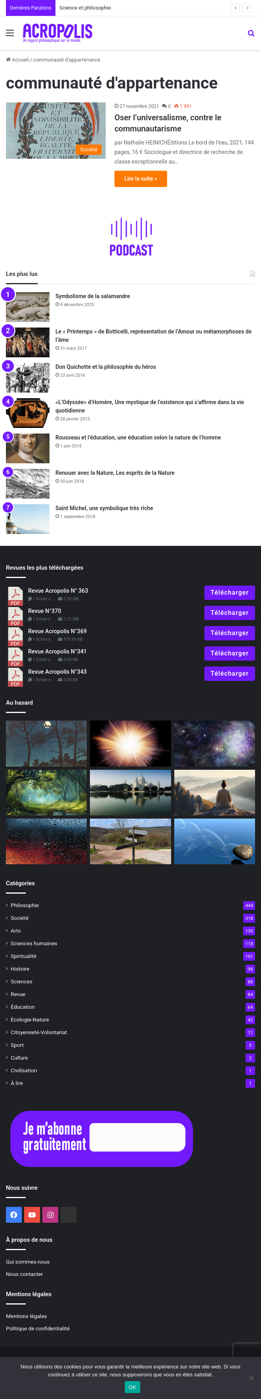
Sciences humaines (34, 943)
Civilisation (24, 1070)
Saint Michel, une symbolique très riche (104, 508)
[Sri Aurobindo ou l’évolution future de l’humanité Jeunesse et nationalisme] (130, 792)
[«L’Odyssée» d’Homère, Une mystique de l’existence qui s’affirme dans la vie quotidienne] (28, 413)
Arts (16, 930)
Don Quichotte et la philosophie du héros (105, 367)
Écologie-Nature (30, 1019)
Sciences (21, 981)
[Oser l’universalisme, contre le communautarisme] (56, 130)
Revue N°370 (44, 611)
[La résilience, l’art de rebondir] (214, 841)
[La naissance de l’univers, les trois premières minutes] (130, 743)
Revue (18, 994)
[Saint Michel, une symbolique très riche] (28, 519)
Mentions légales (26, 1316)
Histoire (20, 968)
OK (132, 1387)
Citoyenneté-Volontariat (39, 1032)
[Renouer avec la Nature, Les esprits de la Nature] (28, 484)
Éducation (23, 1007)
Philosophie (25, 905)
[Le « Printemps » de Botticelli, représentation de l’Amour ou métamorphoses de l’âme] (28, 342)
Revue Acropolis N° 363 (58, 591)
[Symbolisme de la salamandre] (28, 307)
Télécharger (230, 592)
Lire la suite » (140, 178)
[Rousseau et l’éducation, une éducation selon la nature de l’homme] (28, 448)
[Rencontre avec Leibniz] (46, 841)
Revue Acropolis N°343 (57, 672)
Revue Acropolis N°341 (57, 651)
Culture (19, 1057)
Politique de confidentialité (38, 1328)
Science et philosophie (87, 8)
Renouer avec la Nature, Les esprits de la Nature (115, 473)
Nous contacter (24, 1274)
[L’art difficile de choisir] (130, 841)
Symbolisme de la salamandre (92, 296)
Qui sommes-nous (28, 1261)
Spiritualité (23, 956)
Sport (17, 1045)
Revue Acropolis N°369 (57, 631)
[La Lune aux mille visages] (46, 743)
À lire (17, 1083)
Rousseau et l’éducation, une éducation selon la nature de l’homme (138, 437)
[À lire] (214, 743)
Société (20, 918)
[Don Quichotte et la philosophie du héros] (28, 378)
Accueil (17, 60)
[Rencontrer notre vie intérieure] (46, 792)
